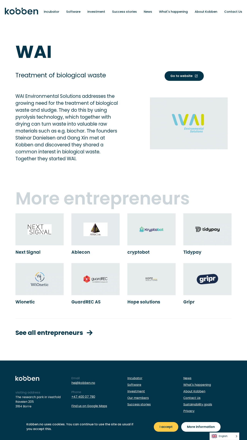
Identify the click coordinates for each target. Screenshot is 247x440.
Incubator (51, 11)
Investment (96, 11)
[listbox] (224, 436)
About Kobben (206, 11)
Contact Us (233, 11)
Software (73, 11)
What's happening (173, 11)
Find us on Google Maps (89, 406)
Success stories (124, 11)
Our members (138, 398)
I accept (166, 427)
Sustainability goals (197, 404)
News (148, 11)
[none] (224, 436)
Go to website (184, 76)
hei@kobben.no (83, 383)
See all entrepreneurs (54, 332)
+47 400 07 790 (83, 396)
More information (201, 427)
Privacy (189, 411)
